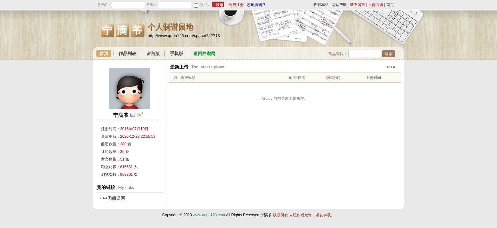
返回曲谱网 (204, 53)
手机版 (176, 53)
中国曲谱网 (114, 198)
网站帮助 (339, 5)
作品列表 (127, 53)
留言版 (153, 53)
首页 (390, 5)
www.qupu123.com (209, 215)
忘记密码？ (256, 5)
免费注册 (236, 5)
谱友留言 (357, 5)
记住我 (204, 5)
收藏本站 (321, 5)
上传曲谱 (375, 5)
